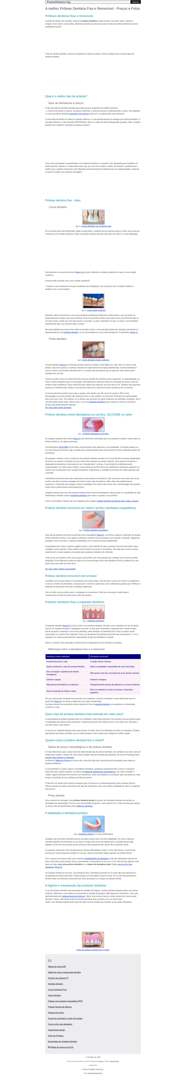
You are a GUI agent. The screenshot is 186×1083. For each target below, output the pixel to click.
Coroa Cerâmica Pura (57, 990)
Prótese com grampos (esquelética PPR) (65, 1001)
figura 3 (77, 439)
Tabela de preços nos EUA (62, 1047)
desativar (100, 1061)
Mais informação (114, 1061)
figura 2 (133, 332)
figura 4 (100, 535)
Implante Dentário (55, 984)
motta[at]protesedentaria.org (94, 1073)
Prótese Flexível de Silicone (60, 1007)
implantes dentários (96, 402)
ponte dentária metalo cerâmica (95, 360)
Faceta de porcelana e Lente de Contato (65, 1018)
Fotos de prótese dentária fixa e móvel (93, 950)
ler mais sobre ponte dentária (58, 408)
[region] (93, 40)
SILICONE (63, 447)
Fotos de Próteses (56, 1036)
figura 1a (79, 272)
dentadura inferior (86, 834)
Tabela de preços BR (57, 967)
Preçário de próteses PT (58, 978)
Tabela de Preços (62, 760)
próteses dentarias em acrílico (96, 434)
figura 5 (66, 626)
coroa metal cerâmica (96, 310)
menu (135, 2)
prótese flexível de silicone (73, 896)
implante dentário (71, 332)
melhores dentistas (84, 806)
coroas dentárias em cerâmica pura (96, 226)
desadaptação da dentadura (97, 859)
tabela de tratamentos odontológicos (100, 772)
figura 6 (58, 867)
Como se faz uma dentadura (60, 1024)
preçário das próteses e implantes (59, 758)
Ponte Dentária (54, 995)
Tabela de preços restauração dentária (64, 972)
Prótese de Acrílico (56, 1013)
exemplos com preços (79, 114)
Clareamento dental (56, 1030)
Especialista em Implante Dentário (62, 1042)
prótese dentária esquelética (96, 530)
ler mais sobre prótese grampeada (60, 569)
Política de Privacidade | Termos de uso (92, 1069)
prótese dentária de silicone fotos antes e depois (117, 501)
